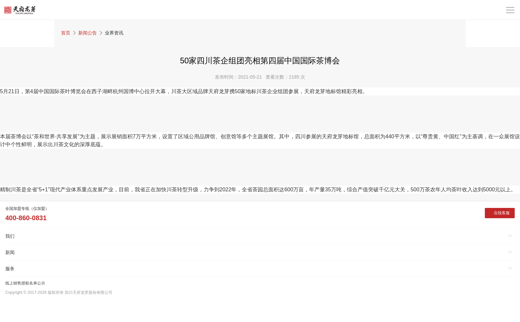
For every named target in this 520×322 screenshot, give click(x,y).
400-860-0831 (26, 218)
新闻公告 (87, 32)
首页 (65, 32)
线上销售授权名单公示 (25, 283)
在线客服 (502, 213)
